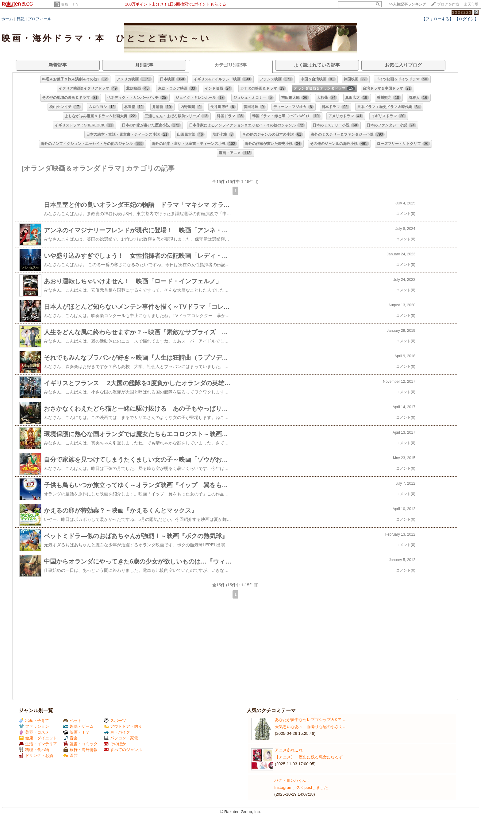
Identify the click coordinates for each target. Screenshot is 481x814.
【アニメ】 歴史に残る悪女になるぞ (309, 757)
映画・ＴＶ (70, 4)
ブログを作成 (448, 4)
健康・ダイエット (38, 738)
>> (407, 4)
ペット (72, 720)
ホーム (7, 19)
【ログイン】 (467, 19)
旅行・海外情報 (80, 749)
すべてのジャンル (123, 749)
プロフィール (40, 19)
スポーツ (115, 720)
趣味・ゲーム (78, 726)
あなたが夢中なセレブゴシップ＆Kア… (310, 719)
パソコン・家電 (121, 738)
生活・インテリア (38, 744)
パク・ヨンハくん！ (292, 780)
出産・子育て (34, 720)
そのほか (115, 744)
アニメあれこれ (289, 750)
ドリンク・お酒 (36, 755)
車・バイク (117, 732)
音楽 (70, 738)
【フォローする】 (437, 19)
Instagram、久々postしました (301, 787)
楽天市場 (471, 4)
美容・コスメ (34, 732)
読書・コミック (80, 744)
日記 (21, 19)
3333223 (462, 12)
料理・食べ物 (34, 749)
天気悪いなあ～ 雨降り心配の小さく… (311, 726)
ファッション (34, 726)
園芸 (70, 755)
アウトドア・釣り (123, 726)
